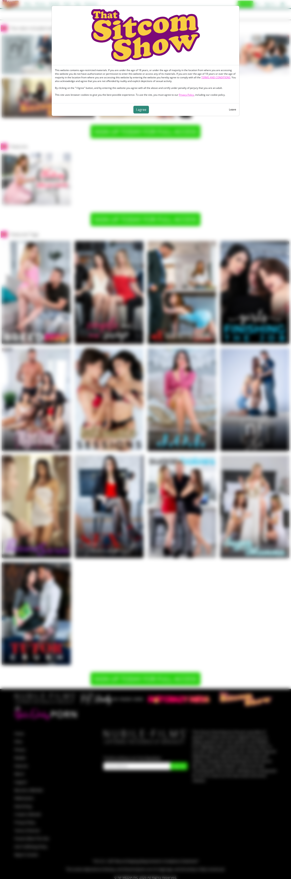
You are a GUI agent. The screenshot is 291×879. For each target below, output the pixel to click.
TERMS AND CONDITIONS (215, 77)
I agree (141, 109)
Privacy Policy (186, 95)
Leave (232, 109)
